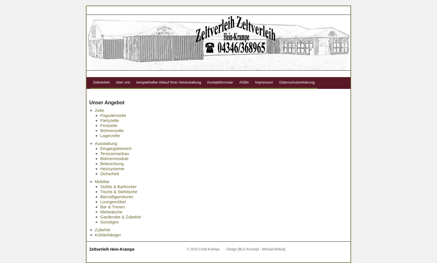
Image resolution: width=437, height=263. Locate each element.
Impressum (264, 82)
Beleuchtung (112, 163)
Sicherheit (109, 173)
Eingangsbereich (116, 148)
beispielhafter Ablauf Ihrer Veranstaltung (168, 82)
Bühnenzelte (112, 130)
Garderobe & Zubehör (120, 216)
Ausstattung (106, 143)
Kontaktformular (220, 82)
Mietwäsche (111, 211)
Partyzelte (109, 120)
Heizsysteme (112, 168)
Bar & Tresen (112, 206)
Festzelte (108, 125)
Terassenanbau (114, 153)
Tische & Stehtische (118, 191)
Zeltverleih (101, 82)
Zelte (99, 110)
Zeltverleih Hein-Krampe (112, 249)
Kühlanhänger (108, 234)
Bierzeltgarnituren (116, 196)
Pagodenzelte (113, 115)
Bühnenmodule (114, 158)
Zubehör (103, 229)
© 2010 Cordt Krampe (203, 249)
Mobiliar (102, 181)
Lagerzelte (110, 135)
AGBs (244, 82)
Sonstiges (109, 222)
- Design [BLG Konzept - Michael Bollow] (254, 249)
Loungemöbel (113, 201)
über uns (123, 82)
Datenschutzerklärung (297, 82)
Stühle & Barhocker (118, 186)
